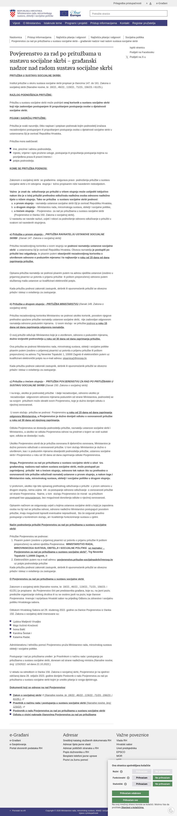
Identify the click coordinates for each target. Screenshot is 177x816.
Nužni (116, 777)
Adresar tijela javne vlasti (77, 744)
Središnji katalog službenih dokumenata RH (87, 740)
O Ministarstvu (32, 23)
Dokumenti (58, 29)
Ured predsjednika (126, 748)
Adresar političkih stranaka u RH (81, 748)
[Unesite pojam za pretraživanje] (126, 13)
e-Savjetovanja (18, 744)
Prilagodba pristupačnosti (127, 3)
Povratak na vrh (19, 810)
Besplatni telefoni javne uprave (80, 756)
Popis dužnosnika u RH (76, 752)
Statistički (118, 789)
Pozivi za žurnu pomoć (75, 759)
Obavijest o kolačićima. (132, 807)
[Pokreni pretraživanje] (164, 13)
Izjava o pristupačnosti (88, 813)
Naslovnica (16, 37)
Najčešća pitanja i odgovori (71, 37)
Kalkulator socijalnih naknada (31, 29)
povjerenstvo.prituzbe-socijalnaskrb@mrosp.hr (85, 559)
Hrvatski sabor (124, 744)
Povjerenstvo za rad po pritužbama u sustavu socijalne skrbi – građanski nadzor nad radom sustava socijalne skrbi (74, 41)
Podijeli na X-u (136, 57)
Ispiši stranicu (135, 47)
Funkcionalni (119, 783)
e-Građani (161, 3)
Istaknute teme (53, 23)
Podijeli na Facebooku (140, 52)
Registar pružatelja (143, 23)
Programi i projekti (76, 23)
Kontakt (124, 23)
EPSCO (120, 752)
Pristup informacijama (103, 23)
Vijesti (16, 23)
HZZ (118, 759)
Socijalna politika (134, 37)
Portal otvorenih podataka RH (26, 748)
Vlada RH (121, 740)
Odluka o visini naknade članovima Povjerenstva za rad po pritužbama (54, 714)
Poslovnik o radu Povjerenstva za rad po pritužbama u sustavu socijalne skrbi (59, 710)
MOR (119, 756)
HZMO (120, 763)
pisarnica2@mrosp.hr (74, 358)
